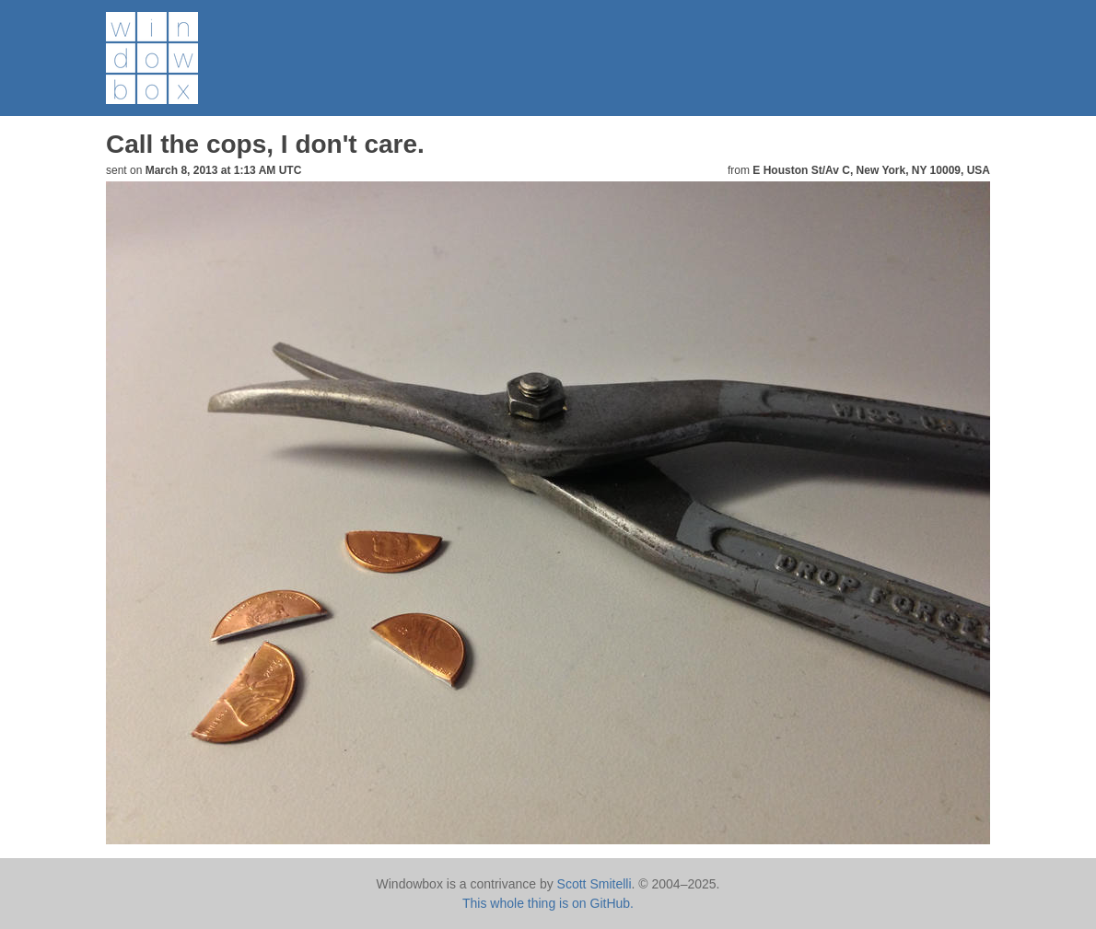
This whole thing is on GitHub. (548, 903)
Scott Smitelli (594, 884)
